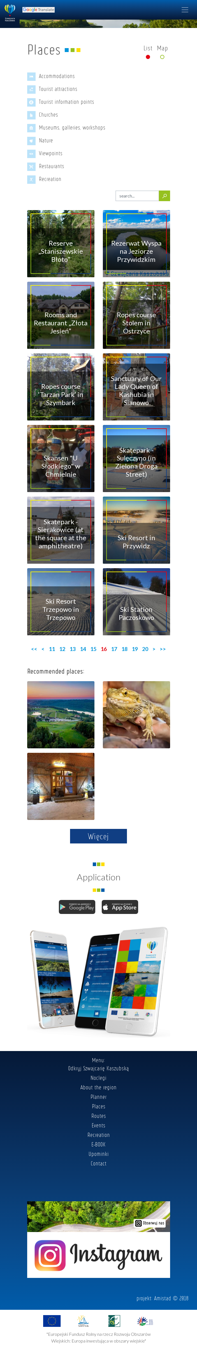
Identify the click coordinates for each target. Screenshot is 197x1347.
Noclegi (98, 1077)
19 (135, 649)
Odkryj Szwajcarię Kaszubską (98, 1068)
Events (98, 1125)
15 (93, 649)
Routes (98, 1115)
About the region (98, 1087)
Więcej (98, 836)
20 (145, 649)
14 (83, 649)
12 (62, 649)
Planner (98, 1096)
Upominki (99, 1153)
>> (163, 649)
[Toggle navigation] (185, 9)
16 (104, 649)
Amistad (162, 1298)
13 (72, 649)
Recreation (98, 1134)
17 (114, 649)
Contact (98, 1163)
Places (98, 1106)
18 (124, 649)
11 (52, 649)
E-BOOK (98, 1144)
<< (34, 649)
